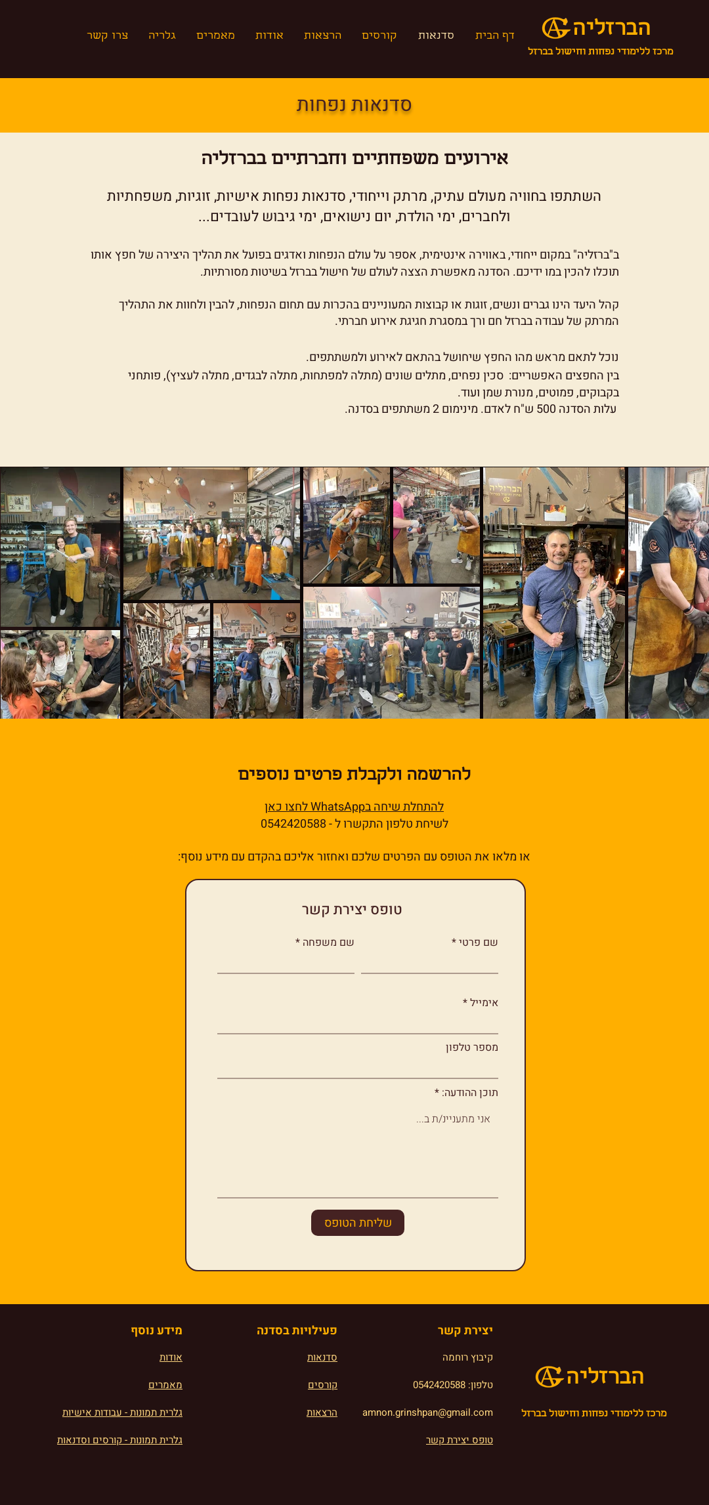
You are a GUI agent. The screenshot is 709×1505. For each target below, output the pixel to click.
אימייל (484, 1003)
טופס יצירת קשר (459, 1440)
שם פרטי (478, 942)
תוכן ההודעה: (470, 1093)
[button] (162, 36)
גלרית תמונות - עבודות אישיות (122, 1412)
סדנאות (322, 1357)
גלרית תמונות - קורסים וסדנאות (120, 1440)
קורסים (322, 1385)
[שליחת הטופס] (357, 1223)
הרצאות (322, 1412)
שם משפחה (328, 942)
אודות (171, 1357)
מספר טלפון (472, 1047)
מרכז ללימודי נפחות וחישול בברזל (600, 52)
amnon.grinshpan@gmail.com (427, 1412)
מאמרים (165, 1385)
